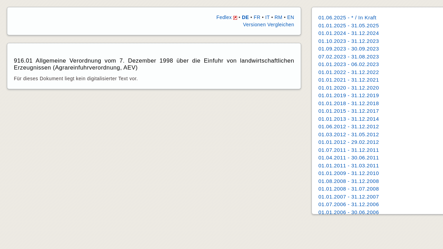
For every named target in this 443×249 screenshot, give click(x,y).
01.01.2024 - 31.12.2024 (348, 33)
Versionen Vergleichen (268, 24)
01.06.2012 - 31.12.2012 (348, 126)
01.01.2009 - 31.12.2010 (348, 173)
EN (290, 17)
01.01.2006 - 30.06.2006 (348, 212)
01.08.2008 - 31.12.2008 (348, 181)
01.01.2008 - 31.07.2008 (348, 189)
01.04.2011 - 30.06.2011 (348, 157)
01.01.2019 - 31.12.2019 (348, 95)
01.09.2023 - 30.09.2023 (348, 49)
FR (257, 17)
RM (278, 17)
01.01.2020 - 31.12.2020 (348, 88)
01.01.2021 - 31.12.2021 (348, 80)
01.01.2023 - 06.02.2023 (348, 64)
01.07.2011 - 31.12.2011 (348, 150)
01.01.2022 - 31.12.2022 (348, 72)
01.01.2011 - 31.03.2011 (348, 165)
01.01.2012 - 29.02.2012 (348, 142)
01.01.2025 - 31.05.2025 (348, 25)
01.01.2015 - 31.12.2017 (348, 111)
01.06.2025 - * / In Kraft (347, 17)
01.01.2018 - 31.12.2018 (348, 103)
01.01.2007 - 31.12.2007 (348, 197)
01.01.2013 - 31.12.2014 (348, 119)
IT (267, 17)
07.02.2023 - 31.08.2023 (348, 56)
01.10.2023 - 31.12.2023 (348, 41)
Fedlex (226, 17)
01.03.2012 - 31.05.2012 (348, 134)
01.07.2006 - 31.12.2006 (348, 204)
